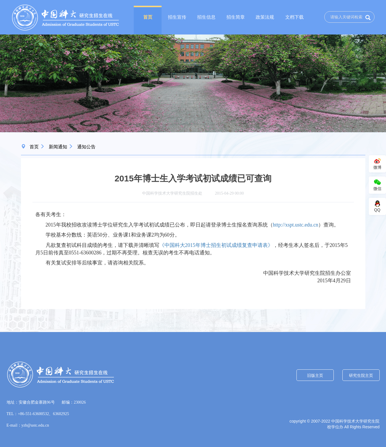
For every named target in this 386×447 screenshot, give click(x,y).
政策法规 (265, 17)
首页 (147, 17)
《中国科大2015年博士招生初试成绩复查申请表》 (216, 245)
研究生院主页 (361, 375)
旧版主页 (315, 375)
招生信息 (206, 17)
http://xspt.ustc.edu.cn (295, 225)
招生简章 (235, 17)
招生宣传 (177, 17)
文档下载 (294, 17)
